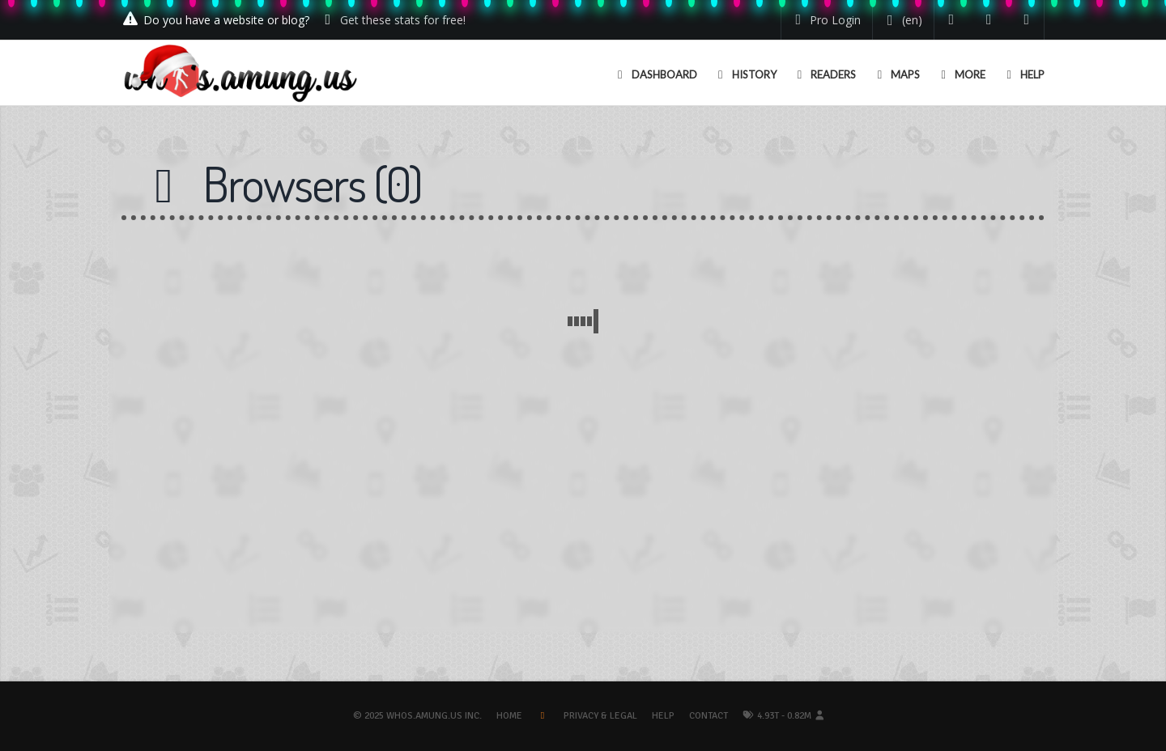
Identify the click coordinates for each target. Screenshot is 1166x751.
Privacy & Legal (600, 716)
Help (663, 716)
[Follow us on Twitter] (951, 20)
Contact (708, 716)
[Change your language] (901, 20)
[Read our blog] (989, 20)
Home (509, 716)
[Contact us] (1027, 20)
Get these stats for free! (403, 20)
